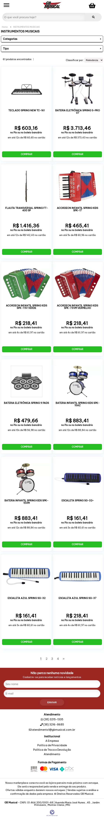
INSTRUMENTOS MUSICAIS (26, 27)
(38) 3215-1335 (53, 719)
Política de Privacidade (52, 745)
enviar (52, 702)
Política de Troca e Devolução (52, 749)
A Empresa (52, 741)
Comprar (26, 154)
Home (5, 27)
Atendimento (52, 754)
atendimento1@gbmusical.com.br (52, 729)
